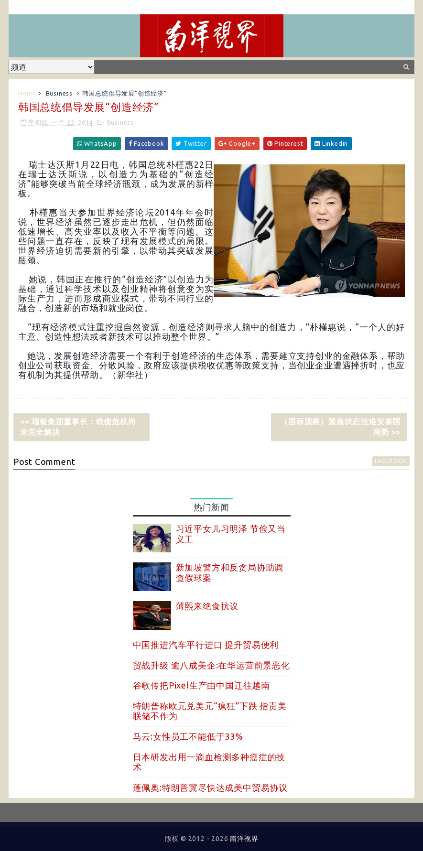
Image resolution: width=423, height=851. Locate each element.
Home (27, 93)
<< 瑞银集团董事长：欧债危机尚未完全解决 (78, 426)
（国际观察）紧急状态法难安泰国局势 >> (340, 426)
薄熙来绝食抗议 (207, 606)
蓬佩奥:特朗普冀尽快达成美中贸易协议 (210, 787)
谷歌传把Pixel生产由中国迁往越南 (201, 685)
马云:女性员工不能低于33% (188, 736)
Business (59, 93)
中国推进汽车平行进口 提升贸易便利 (206, 644)
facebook (391, 461)
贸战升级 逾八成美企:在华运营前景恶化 (211, 665)
